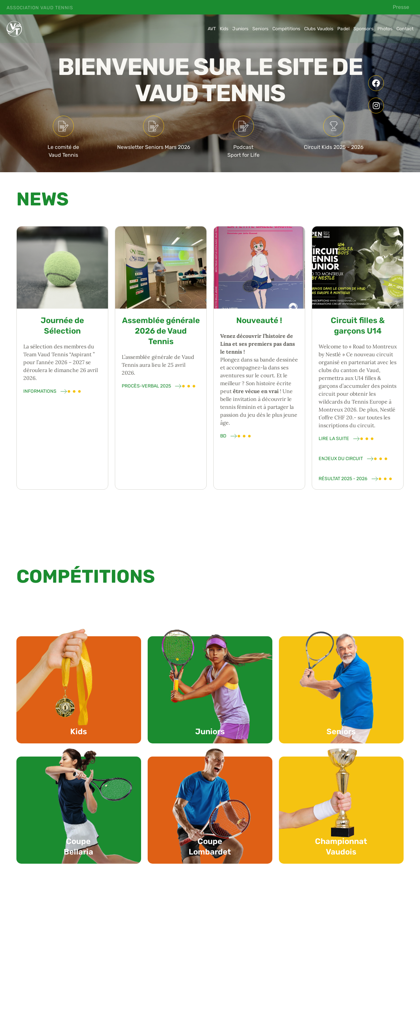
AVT (212, 29)
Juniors (240, 29)
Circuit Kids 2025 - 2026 (334, 147)
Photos (385, 29)
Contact (404, 29)
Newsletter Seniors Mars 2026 (153, 147)
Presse (401, 7)
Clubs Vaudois (318, 29)
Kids (224, 29)
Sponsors (363, 29)
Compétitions (286, 29)
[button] (91, 979)
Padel (343, 29)
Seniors (260, 29)
